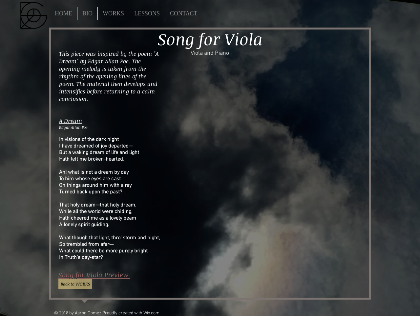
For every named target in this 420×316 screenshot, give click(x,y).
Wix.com (151, 313)
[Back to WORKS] (75, 284)
